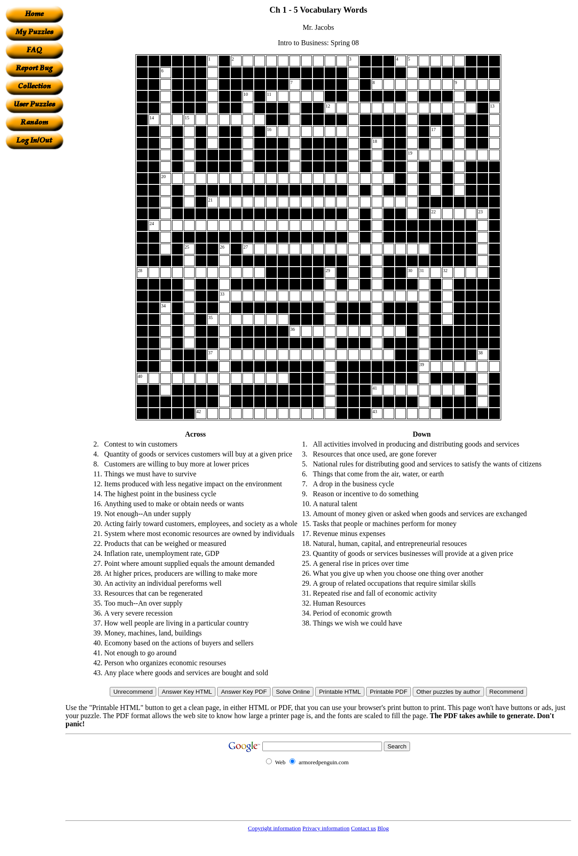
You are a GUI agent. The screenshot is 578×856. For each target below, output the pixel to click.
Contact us (363, 828)
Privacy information (326, 828)
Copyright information (274, 828)
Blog (383, 828)
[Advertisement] (34, 285)
